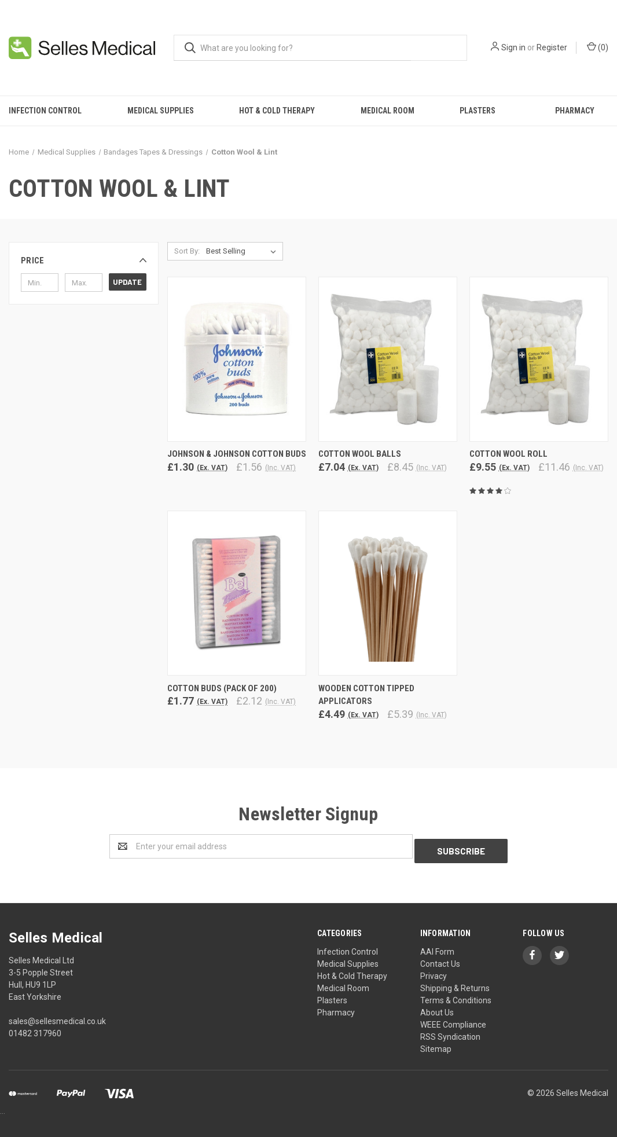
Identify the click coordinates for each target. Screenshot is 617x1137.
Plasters (477, 110)
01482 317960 (35, 1028)
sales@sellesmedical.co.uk (57, 1016)
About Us (437, 1008)
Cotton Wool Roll (508, 454)
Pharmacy (574, 110)
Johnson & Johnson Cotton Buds (236, 454)
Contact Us (440, 959)
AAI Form (437, 947)
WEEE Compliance (453, 1020)
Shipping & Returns (455, 983)
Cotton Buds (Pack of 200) (222, 688)
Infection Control (45, 110)
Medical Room (387, 110)
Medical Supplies (160, 110)
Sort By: (187, 251)
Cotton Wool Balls (359, 454)
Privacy (433, 971)
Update (127, 282)
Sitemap (435, 1044)
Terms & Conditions (455, 995)
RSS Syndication (450, 1032)
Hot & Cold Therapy (277, 110)
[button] (83, 260)
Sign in (513, 47)
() (597, 47)
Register (552, 47)
